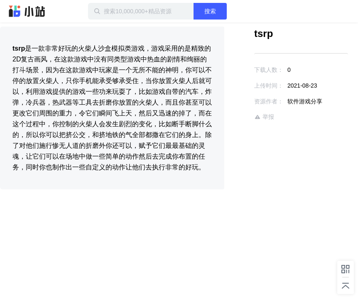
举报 (264, 116)
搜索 (210, 11)
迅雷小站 (27, 11)
